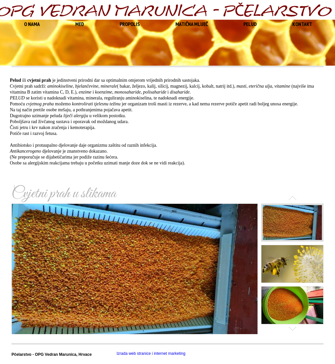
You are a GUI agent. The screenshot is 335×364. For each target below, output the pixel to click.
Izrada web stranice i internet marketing (151, 353)
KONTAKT (302, 24)
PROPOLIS (130, 24)
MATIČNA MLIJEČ (191, 24)
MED (79, 24)
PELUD (250, 24)
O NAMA (32, 24)
